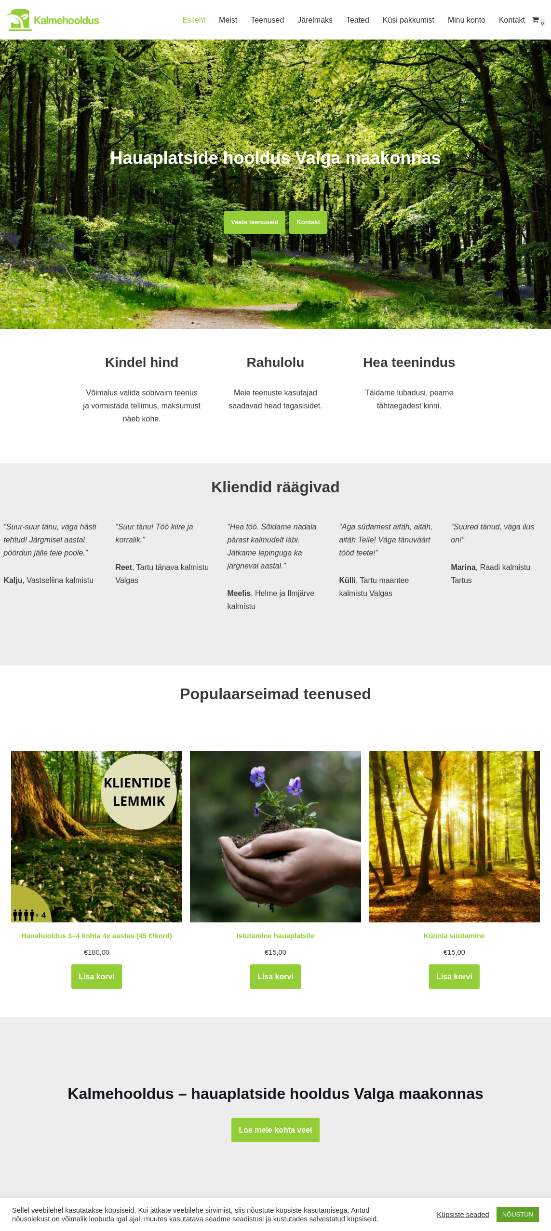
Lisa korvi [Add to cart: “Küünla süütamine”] (454, 977)
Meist (227, 20)
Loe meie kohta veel (275, 1130)
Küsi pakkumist (408, 20)
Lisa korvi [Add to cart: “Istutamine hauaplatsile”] (275, 977)
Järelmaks (314, 20)
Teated (357, 20)
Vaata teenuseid (254, 222)
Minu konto (466, 20)
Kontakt (512, 20)
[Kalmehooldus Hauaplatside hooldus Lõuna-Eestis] (53, 20)
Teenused (266, 20)
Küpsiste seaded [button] (463, 1214)
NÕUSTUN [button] (517, 1214)
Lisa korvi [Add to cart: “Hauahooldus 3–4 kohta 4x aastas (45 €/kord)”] (97, 977)
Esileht (192, 20)
